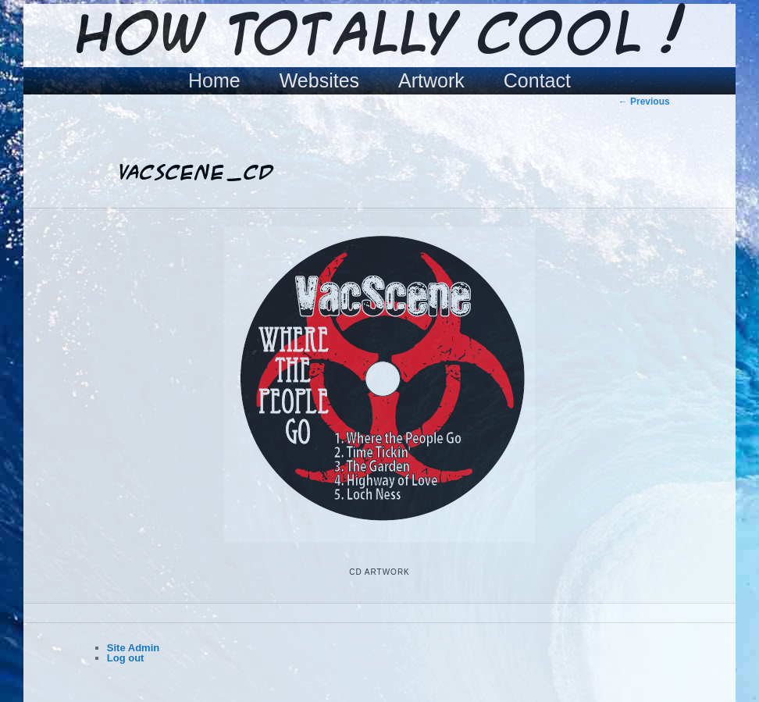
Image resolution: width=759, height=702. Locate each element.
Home (214, 81)
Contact (537, 81)
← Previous (644, 101)
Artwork (431, 81)
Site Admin (133, 648)
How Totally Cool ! (379, 36)
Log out (125, 658)
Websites (319, 81)
